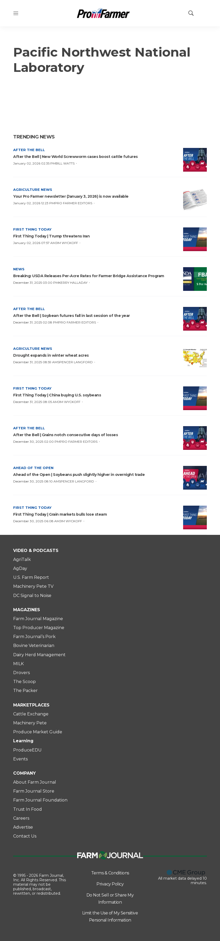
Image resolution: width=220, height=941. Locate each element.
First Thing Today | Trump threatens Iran (51, 236)
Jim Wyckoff (67, 243)
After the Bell (29, 150)
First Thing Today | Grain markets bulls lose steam (60, 514)
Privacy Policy (110, 884)
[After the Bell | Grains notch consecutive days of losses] (195, 438)
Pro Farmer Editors (73, 203)
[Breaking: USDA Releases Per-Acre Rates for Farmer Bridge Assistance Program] (195, 279)
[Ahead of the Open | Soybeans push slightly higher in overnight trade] (195, 478)
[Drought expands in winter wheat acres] (195, 358)
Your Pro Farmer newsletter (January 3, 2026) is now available (71, 196)
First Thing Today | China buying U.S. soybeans (57, 395)
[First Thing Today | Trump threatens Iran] (195, 239)
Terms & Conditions (110, 872)
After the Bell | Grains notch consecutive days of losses (65, 434)
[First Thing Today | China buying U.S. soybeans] (195, 398)
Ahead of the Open (33, 468)
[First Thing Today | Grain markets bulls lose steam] (195, 517)
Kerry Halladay (72, 283)
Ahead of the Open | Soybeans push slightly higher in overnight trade (79, 474)
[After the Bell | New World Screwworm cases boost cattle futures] (195, 160)
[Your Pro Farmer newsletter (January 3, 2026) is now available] (195, 199)
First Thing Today (32, 229)
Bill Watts (65, 163)
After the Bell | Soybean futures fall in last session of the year (71, 315)
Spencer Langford (75, 362)
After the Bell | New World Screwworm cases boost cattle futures (75, 156)
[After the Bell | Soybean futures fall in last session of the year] (195, 319)
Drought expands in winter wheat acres (51, 355)
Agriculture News (32, 189)
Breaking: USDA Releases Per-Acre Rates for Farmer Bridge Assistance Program (88, 275)
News (19, 269)
